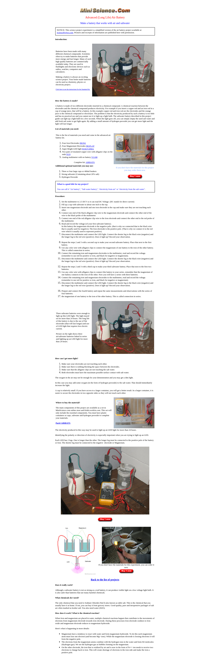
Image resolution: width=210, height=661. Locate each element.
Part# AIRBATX (63, 423)
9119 (68, 154)
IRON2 (83, 143)
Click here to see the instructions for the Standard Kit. (73, 89)
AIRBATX (90, 162)
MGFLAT (90, 146)
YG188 (94, 157)
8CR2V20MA (88, 149)
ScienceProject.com (65, 32)
